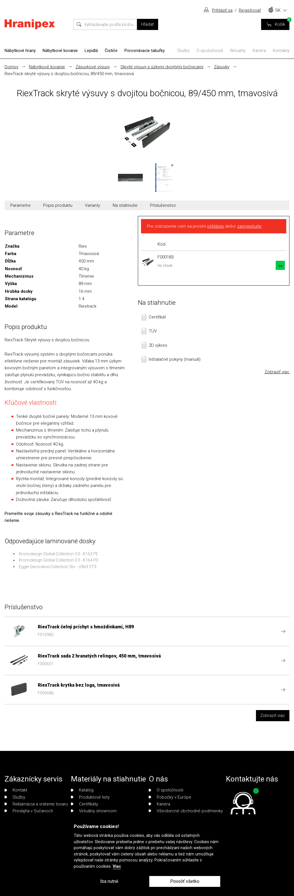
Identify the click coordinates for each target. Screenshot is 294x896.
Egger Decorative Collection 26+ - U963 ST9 (57, 566)
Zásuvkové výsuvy (93, 66)
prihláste (215, 226)
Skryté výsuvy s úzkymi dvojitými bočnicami (161, 66)
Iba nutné (109, 881)
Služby (183, 50)
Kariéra (259, 50)
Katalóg (82, 790)
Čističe (111, 50)
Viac (117, 866)
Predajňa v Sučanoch (29, 810)
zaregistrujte (249, 226)
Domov (11, 66)
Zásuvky (221, 66)
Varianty (92, 205)
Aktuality (238, 50)
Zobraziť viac (277, 371)
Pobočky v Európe (170, 797)
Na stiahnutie (125, 205)
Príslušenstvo (163, 205)
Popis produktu (57, 205)
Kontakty (281, 50)
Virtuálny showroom (94, 810)
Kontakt (16, 790)
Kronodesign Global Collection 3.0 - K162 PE (58, 554)
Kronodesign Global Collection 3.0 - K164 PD (58, 560)
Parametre (20, 205)
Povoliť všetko (184, 881)
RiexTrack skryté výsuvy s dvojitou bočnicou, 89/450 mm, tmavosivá (69, 73)
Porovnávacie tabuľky (144, 50)
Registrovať (250, 10)
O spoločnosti (209, 50)
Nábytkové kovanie (60, 50)
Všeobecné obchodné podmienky (186, 810)
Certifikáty (84, 804)
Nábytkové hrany (20, 50)
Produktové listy (90, 797)
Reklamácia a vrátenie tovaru (36, 804)
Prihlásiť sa (222, 10)
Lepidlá (91, 50)
